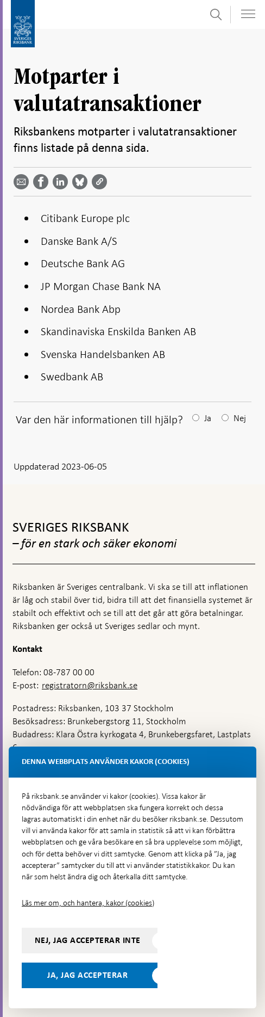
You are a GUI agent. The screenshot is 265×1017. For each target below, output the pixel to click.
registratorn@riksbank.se (89, 685)
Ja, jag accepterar (87, 975)
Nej (240, 418)
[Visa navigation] (248, 14)
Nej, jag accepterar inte (88, 940)
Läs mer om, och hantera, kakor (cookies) (88, 903)
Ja (207, 418)
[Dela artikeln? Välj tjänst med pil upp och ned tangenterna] (62, 181)
